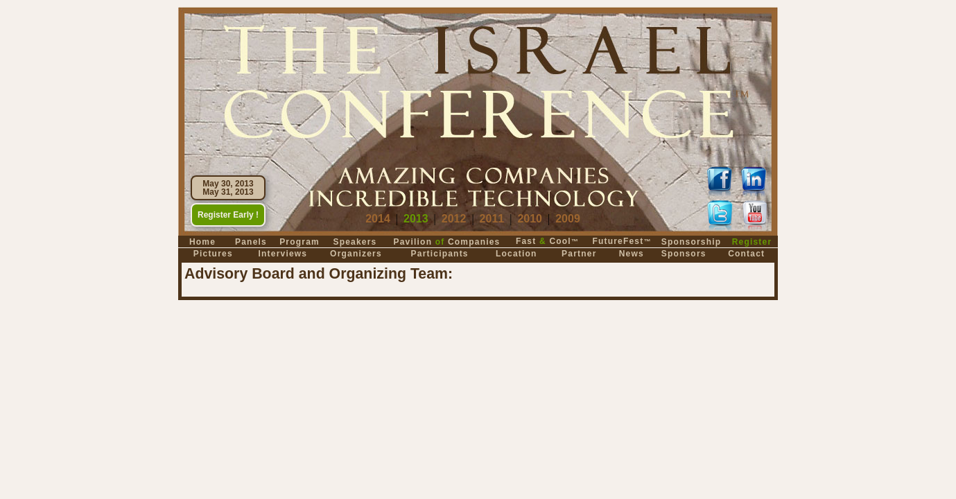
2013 (415, 219)
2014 (377, 219)
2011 (492, 219)
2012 (454, 219)
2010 (529, 219)
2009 (567, 219)
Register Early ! (228, 215)
